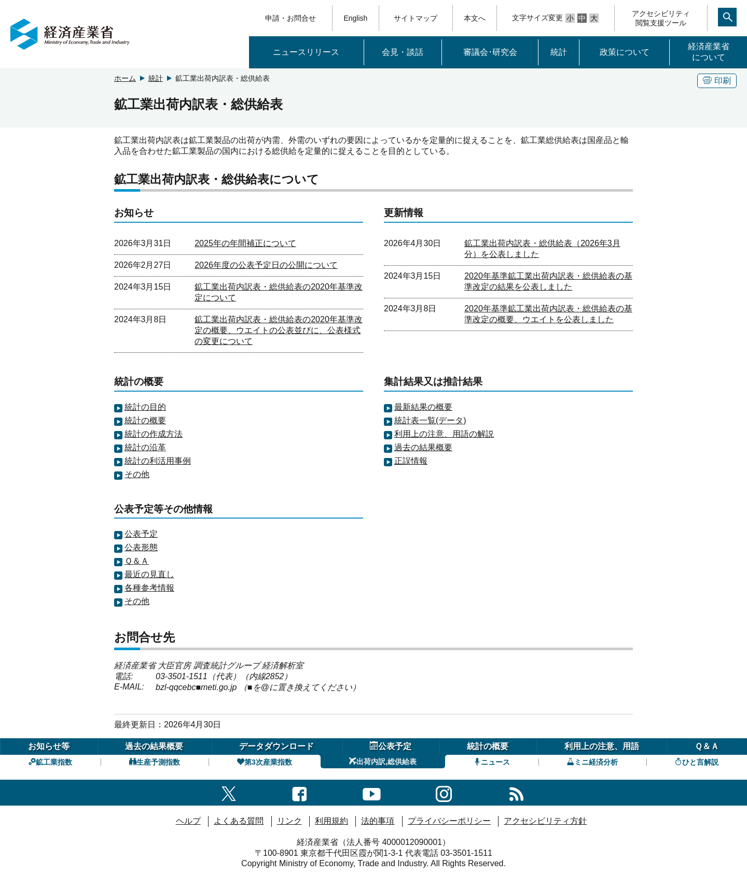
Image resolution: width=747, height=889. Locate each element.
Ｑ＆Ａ (137, 560)
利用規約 (331, 820)
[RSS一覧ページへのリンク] (516, 792)
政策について (624, 52)
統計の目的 (145, 407)
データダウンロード (276, 746)
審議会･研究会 (490, 52)
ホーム (125, 78)
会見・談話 (402, 52)
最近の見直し (149, 574)
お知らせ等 (49, 746)
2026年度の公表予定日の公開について (266, 265)
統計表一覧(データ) (430, 420)
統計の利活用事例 (158, 460)
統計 (558, 52)
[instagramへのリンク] (444, 792)
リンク (289, 820)
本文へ (475, 18)
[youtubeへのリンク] (372, 792)
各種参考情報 (149, 587)
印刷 (717, 80)
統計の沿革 (145, 447)
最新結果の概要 (423, 407)
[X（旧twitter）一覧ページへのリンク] (229, 792)
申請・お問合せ (290, 18)
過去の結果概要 (423, 447)
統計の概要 (145, 420)
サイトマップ (415, 18)
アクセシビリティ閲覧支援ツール (661, 18)
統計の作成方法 (154, 433)
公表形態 (141, 547)
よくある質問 (239, 820)
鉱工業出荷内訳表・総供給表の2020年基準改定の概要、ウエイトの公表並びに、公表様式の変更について (279, 330)
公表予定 (141, 533)
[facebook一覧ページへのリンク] (299, 792)
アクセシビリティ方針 (545, 820)
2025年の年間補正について (245, 243)
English (355, 18)
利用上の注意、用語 (601, 746)
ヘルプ (188, 820)
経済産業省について (708, 52)
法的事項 (377, 820)
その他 (137, 474)
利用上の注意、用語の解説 (444, 433)
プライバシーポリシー (449, 820)
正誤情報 (410, 460)
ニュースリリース (306, 52)
